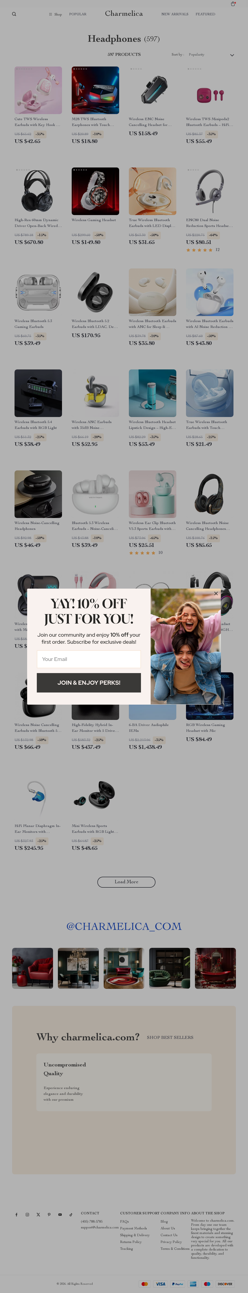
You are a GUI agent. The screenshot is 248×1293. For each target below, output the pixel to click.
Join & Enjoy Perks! (88, 682)
